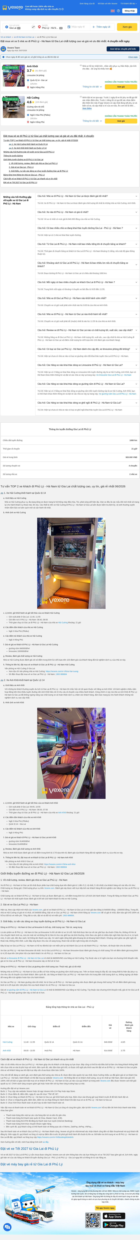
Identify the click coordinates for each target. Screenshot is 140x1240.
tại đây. (46, 1142)
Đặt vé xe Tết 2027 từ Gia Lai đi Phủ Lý (20, 182)
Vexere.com (49, 888)
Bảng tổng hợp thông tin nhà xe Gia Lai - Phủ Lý (24, 175)
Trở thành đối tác (129, 3)
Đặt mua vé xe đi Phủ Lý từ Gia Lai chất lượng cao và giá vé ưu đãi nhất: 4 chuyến (48, 136)
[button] (87, 196)
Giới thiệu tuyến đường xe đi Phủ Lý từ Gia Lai (23, 159)
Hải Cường (63, 622)
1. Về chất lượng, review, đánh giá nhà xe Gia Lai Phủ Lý (33, 163)
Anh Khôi (62, 812)
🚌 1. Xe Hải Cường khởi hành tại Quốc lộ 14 (28, 144)
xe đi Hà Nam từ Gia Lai (22, 37)
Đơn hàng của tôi (87, 3)
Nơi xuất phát (14, 25)
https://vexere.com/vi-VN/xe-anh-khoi (59, 864)
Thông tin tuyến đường (13, 156)
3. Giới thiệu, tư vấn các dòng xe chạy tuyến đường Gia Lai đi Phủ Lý (38, 171)
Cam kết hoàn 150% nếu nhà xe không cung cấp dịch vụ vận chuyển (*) (43, 7)
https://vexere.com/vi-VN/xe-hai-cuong (62, 671)
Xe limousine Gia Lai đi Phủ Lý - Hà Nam (113, 375)
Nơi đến (45, 25)
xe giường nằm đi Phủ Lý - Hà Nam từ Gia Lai (26, 990)
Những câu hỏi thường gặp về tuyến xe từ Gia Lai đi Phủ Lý (28, 152)
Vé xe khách (6, 37)
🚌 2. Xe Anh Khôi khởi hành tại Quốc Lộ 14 (27, 148)
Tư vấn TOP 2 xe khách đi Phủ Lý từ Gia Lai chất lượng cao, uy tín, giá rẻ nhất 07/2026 (40, 140)
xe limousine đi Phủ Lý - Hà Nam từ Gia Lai (25, 958)
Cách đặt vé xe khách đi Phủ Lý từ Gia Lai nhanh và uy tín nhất (30, 179)
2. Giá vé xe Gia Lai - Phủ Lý (21, 167)
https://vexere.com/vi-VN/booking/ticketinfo (55, 1137)
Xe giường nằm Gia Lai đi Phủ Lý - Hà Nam (117, 394)
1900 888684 (61, 674)
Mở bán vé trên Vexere (107, 3)
